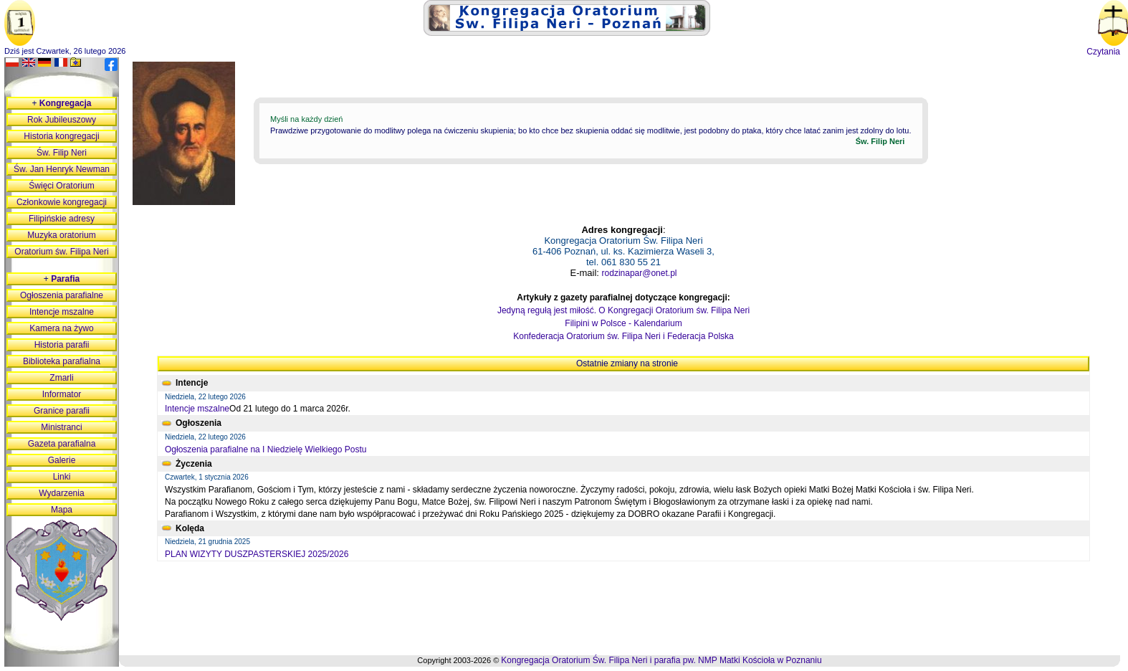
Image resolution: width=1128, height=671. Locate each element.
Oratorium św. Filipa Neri (61, 252)
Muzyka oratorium (61, 235)
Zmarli (61, 378)
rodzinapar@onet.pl (639, 273)
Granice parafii (62, 411)
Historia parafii (62, 345)
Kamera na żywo (61, 328)
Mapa (61, 510)
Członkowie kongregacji (61, 202)
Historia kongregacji (61, 136)
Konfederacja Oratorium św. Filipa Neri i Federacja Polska (623, 336)
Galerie (62, 460)
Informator (62, 394)
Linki (62, 477)
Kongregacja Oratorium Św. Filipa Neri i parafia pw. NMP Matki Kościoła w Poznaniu (661, 660)
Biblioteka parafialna (61, 361)
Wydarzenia (61, 493)
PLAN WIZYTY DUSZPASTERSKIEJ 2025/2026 (256, 554)
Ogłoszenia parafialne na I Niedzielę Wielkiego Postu (266, 449)
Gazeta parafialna (62, 444)
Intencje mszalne (197, 409)
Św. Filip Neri (62, 153)
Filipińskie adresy (62, 219)
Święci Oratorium (61, 186)
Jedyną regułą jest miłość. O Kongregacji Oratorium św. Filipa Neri (623, 310)
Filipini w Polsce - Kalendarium (623, 323)
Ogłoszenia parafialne (61, 295)
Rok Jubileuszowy (61, 120)
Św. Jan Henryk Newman (62, 169)
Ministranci (61, 427)
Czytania (1103, 52)
